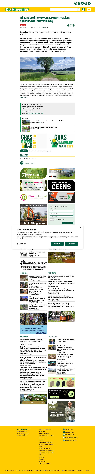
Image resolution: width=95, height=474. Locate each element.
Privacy (41, 457)
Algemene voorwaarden (46, 453)
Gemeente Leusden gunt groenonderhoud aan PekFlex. (61, 276)
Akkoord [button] (71, 244)
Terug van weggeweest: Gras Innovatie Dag (43, 127)
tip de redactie (29, 163)
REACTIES (24, 155)
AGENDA (23, 273)
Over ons (42, 431)
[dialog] (47, 237)
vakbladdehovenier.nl (53, 470)
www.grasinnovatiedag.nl (35, 113)
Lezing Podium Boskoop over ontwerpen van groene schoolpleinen (37, 306)
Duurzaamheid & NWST (46, 436)
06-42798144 (69, 435)
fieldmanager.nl (9, 470)
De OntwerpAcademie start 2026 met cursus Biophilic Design (37, 277)
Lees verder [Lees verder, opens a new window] (28, 239)
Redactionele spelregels (46, 450)
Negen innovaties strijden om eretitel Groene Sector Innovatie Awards (65, 363)
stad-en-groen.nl (32, 470)
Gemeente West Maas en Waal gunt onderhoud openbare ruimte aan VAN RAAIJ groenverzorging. (61, 290)
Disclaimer (42, 455)
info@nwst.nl (69, 429)
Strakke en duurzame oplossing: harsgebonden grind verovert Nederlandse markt (65, 348)
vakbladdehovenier (71, 440)
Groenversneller (44, 433)
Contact (41, 440)
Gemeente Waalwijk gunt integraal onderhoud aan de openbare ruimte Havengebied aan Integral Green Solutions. (61, 304)
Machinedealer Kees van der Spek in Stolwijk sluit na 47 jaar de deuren (65, 370)
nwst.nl (88, 470)
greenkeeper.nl (20, 470)
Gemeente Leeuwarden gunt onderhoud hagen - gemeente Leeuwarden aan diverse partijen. (61, 283)
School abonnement (45, 448)
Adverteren (42, 461)
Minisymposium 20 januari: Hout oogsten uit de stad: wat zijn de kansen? (65, 356)
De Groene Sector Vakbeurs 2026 (37, 284)
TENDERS (52, 273)
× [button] (80, 227)
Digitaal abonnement (45, 442)
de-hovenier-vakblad (71, 437)
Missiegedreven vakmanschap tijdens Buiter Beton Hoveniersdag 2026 (37, 298)
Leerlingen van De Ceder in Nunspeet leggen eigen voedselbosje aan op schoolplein (31, 341)
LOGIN (24, 151)
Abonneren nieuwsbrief (46, 444)
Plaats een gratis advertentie (57, 249)
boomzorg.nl (42, 470)
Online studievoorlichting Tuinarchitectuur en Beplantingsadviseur (36, 291)
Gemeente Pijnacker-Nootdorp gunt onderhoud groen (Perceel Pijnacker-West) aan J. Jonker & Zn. (61, 297)
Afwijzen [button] (57, 244)
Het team (42, 446)
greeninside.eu (79, 470)
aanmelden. (23, 97)
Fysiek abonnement (45, 429)
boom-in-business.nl (68, 470)
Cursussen (42, 438)
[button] (21, 244)
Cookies (41, 459)
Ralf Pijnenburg (24, 27)
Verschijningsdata (44, 463)
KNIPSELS (24, 336)
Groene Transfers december (65, 339)
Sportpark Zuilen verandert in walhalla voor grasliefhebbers (48, 121)
